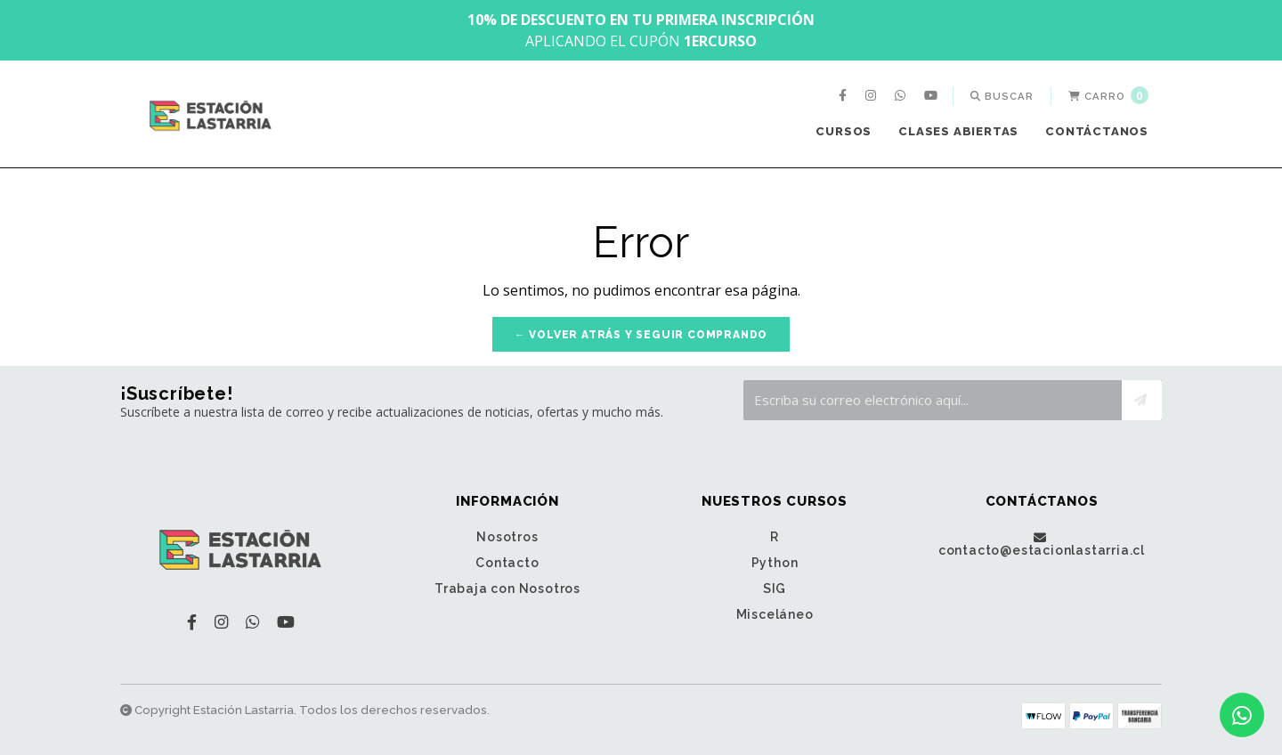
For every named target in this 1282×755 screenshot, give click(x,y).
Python (775, 562)
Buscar (1002, 96)
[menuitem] (845, 96)
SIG (774, 588)
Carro (1108, 95)
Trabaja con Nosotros (507, 588)
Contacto (507, 562)
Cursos (843, 131)
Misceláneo (775, 614)
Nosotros (507, 537)
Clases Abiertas (958, 131)
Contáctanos (1096, 131)
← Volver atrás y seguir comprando (641, 335)
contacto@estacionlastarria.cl (1041, 544)
